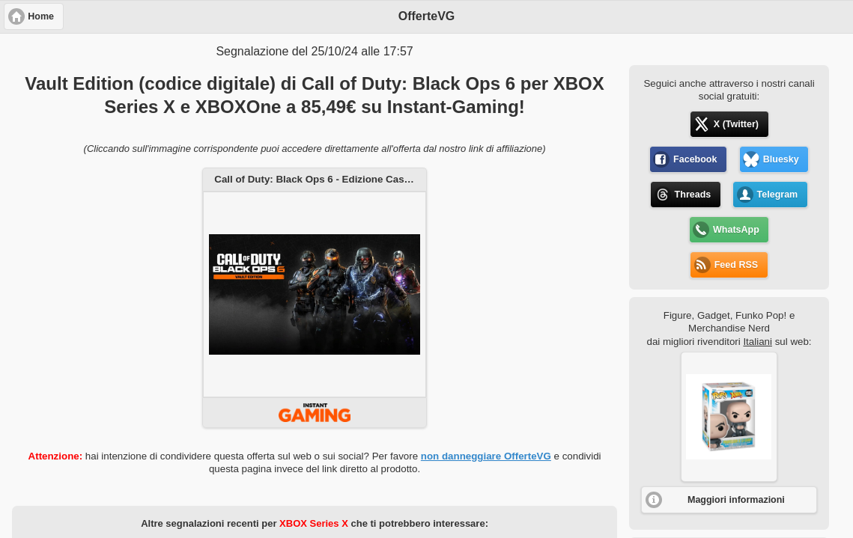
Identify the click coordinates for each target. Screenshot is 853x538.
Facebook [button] (695, 159)
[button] (729, 417)
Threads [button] (693, 194)
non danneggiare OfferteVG (486, 456)
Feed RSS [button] (736, 265)
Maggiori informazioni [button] (736, 500)
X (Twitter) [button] (736, 124)
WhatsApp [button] (736, 229)
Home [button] (41, 16)
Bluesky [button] (781, 159)
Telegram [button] (777, 194)
